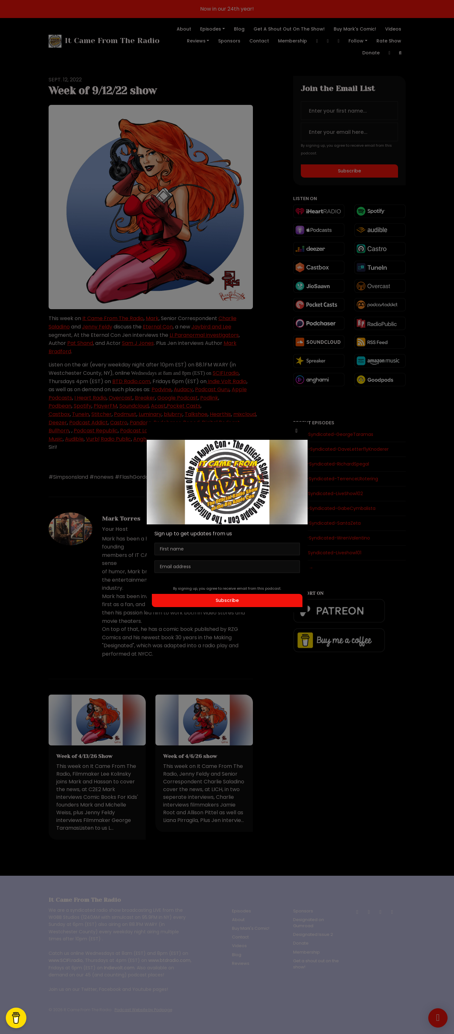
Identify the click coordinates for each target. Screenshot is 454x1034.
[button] (296, 431)
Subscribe (227, 600)
